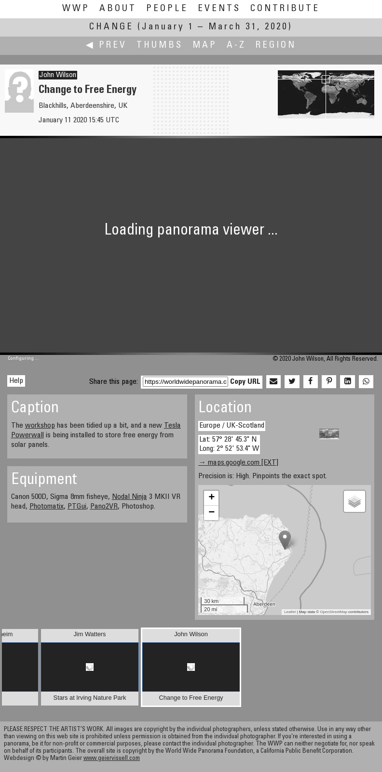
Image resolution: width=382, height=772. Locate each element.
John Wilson (58, 75)
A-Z (236, 45)
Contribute (285, 8)
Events (219, 8)
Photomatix (46, 506)
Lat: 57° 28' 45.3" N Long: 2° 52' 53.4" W (229, 444)
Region (276, 45)
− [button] (211, 513)
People (167, 8)
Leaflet (290, 612)
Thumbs (159, 45)
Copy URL (245, 382)
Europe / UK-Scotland (231, 426)
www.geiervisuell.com (111, 759)
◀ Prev (106, 45)
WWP (76, 8)
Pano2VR (104, 506)
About (117, 8)
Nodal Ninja (129, 497)
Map (204, 45)
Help (16, 381)
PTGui (77, 506)
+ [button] (211, 498)
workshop (40, 426)
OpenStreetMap (333, 612)
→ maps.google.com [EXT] (238, 463)
